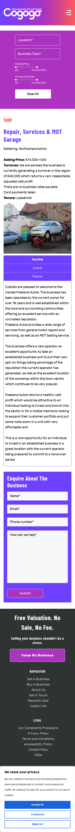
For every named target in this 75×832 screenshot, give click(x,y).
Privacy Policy (38, 733)
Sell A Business (38, 679)
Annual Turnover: (25, 76)
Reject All (37, 824)
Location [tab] (37, 268)
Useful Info (38, 706)
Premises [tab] (37, 276)
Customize (37, 814)
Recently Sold (38, 701)
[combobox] (37, 40)
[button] (67, 228)
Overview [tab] (37, 259)
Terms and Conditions (38, 739)
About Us (38, 690)
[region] (37, 799)
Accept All (37, 804)
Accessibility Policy (38, 744)
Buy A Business (38, 684)
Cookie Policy (38, 750)
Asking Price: (22, 63)
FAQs (38, 755)
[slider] (16, 67)
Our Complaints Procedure (38, 728)
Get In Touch (38, 695)
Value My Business (37, 655)
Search (33, 94)
